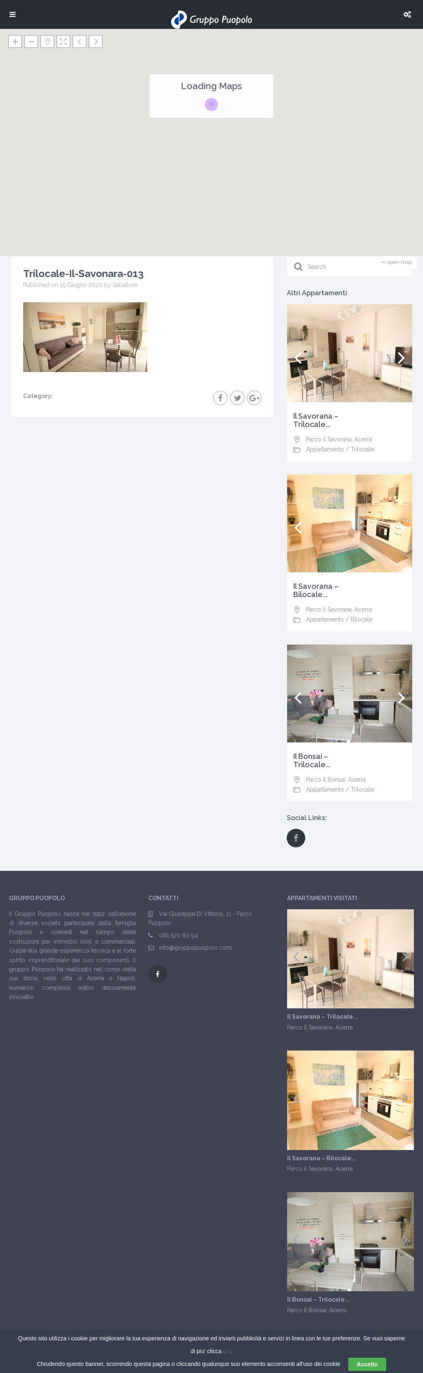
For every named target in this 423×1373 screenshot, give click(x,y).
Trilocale (362, 449)
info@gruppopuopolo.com (195, 947)
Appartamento (325, 449)
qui (227, 1351)
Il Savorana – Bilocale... (315, 590)
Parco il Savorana (329, 439)
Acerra (363, 439)
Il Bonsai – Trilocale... (311, 760)
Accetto (367, 1364)
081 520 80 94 (178, 935)
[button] (284, 145)
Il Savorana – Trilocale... (315, 420)
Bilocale (361, 619)
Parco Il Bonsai (325, 779)
